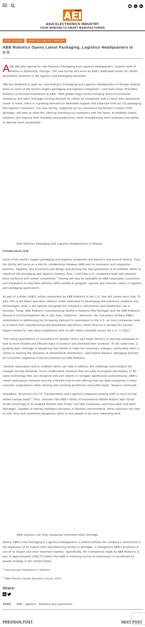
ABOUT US (11, 539)
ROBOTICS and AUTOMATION (46, 40)
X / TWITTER (15, 621)
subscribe (72, 600)
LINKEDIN (13, 618)
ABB (12, 66)
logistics (30, 390)
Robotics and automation (55, 390)
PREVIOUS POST (18, 408)
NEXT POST (131, 408)
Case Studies (13, 40)
